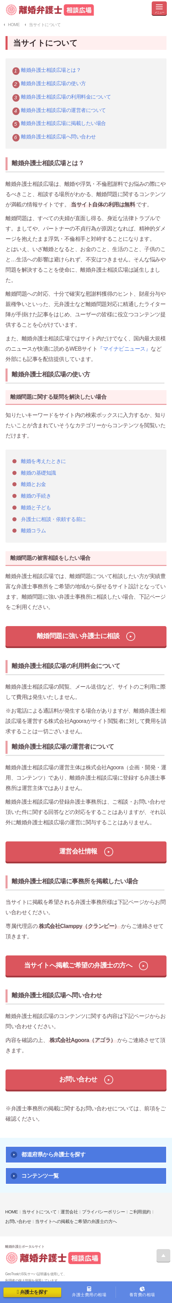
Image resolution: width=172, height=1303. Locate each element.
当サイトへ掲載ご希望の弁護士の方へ (78, 965)
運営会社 (69, 1212)
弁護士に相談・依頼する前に (53, 519)
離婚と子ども (36, 507)
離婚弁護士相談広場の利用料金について (66, 97)
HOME (11, 1212)
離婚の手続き (36, 496)
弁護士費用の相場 (89, 1292)
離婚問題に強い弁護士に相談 (78, 635)
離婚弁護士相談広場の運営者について (63, 110)
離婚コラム (33, 530)
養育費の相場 (142, 1292)
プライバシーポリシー (103, 1212)
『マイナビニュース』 (124, 349)
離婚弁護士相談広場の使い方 (53, 83)
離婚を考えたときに (43, 461)
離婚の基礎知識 (38, 473)
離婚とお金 (33, 484)
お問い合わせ (78, 1079)
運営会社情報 (78, 851)
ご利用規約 (140, 1212)
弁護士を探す (32, 1292)
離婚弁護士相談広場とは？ (51, 70)
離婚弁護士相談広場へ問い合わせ (58, 136)
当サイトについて (39, 1212)
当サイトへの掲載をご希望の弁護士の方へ (76, 1221)
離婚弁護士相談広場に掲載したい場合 (63, 123)
